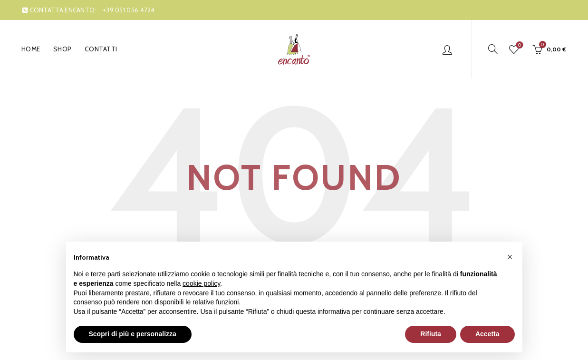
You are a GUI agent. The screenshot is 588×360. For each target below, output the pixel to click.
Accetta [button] (487, 334)
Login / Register (447, 49)
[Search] (493, 49)
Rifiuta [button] (430, 334)
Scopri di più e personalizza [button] (132, 334)
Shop (62, 49)
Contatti (101, 49)
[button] (510, 256)
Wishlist (518, 45)
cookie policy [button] (201, 283)
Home (30, 49)
